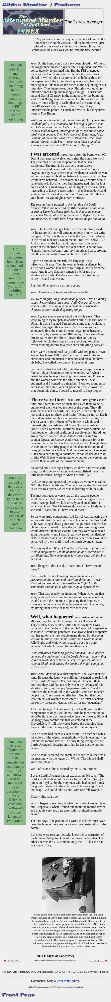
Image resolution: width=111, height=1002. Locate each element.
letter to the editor (67, 981)
